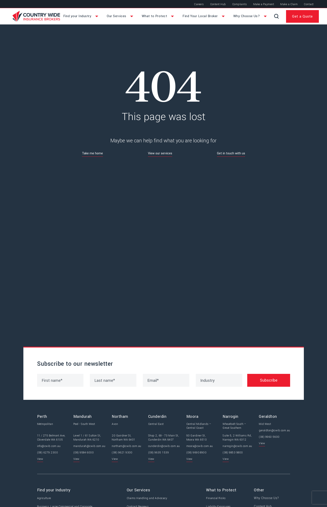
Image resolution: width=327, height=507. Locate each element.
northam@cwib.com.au (126, 446)
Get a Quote (302, 16)
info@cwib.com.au (49, 446)
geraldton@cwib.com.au (274, 431)
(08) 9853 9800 (233, 453)
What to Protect (223, 490)
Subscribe (268, 381)
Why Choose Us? (267, 499)
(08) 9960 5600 (269, 437)
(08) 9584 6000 (83, 453)
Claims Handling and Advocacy (148, 499)
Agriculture (44, 499)
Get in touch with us (231, 154)
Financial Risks (218, 499)
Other (262, 490)
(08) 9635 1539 (158, 453)
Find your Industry (54, 490)
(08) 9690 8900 (196, 453)
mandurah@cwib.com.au (89, 446)
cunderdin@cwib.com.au (164, 446)
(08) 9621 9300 (122, 453)
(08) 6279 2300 (47, 453)
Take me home (92, 154)
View (40, 460)
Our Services (139, 490)
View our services (160, 154)
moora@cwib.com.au (199, 446)
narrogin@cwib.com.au (237, 446)
